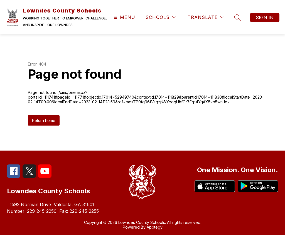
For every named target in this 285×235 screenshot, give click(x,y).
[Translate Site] (205, 17)
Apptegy (155, 227)
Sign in (265, 17)
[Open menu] (123, 17)
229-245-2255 (84, 211)
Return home (43, 120)
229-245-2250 (41, 211)
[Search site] (237, 17)
